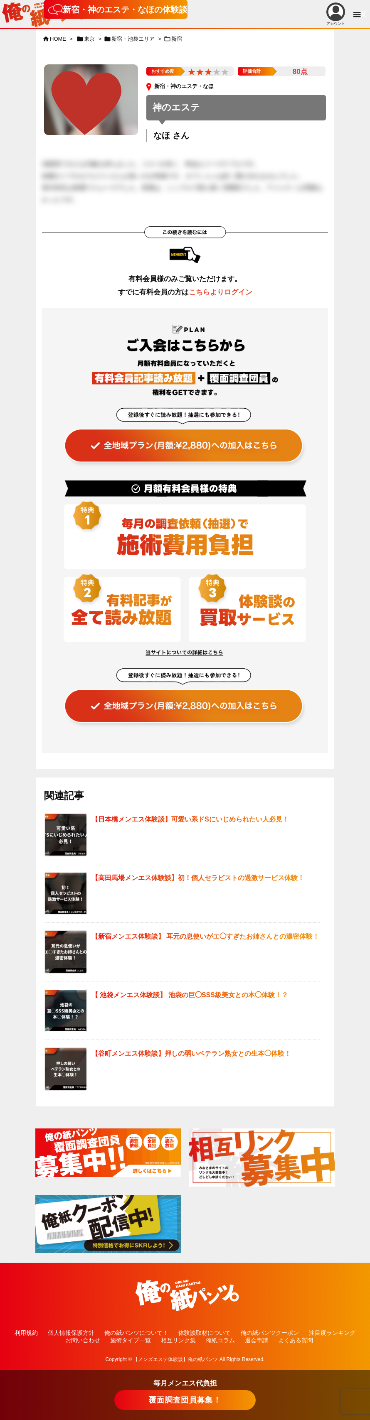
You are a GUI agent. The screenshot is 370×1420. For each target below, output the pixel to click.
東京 (89, 39)
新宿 (176, 39)
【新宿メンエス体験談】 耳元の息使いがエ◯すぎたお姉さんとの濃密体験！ (205, 936)
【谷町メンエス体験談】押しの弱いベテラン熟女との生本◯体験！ (191, 1053)
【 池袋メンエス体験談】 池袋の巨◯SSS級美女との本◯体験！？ (189, 994)
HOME (58, 39)
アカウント (335, 14)
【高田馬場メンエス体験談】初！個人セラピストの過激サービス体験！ (197, 877)
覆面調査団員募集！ (185, 1400)
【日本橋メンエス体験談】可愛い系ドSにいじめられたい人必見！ (190, 819)
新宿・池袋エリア (133, 39)
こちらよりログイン (220, 292)
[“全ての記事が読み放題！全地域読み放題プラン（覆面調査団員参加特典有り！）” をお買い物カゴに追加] (187, 431)
